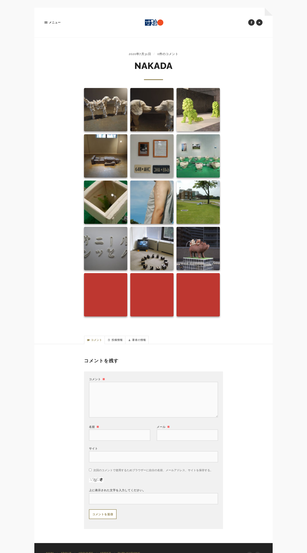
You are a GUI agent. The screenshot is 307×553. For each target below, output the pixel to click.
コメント (97, 381)
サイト (93, 450)
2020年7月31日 (139, 55)
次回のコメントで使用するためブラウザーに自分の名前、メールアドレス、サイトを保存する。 (153, 472)
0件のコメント (168, 55)
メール (163, 429)
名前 (94, 429)
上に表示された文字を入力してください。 (117, 492)
